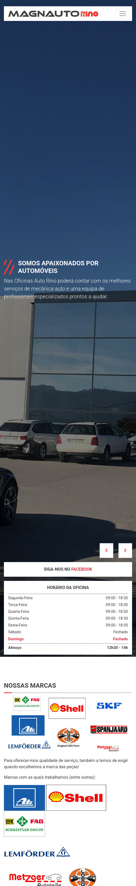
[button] (106, 550)
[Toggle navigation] (122, 13)
